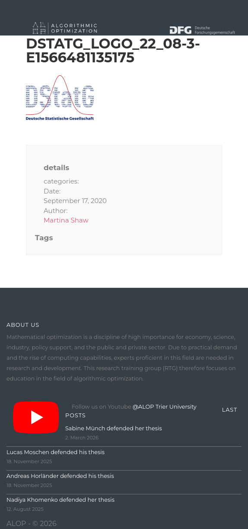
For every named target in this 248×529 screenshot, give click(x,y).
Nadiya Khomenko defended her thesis (60, 500)
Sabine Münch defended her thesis (113, 428)
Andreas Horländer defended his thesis (60, 476)
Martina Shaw (66, 220)
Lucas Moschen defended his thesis (55, 452)
